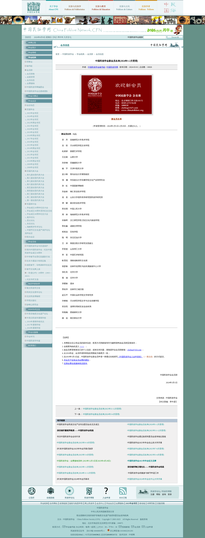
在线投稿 (50, 498)
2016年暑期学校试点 (35, 321)
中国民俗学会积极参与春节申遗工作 (143, 473)
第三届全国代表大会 (35, 194)
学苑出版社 (31, 300)
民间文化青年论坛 (34, 292)
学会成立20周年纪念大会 (37, 208)
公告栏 (31, 498)
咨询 (164, 494)
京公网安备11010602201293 (121, 531)
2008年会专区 (32, 167)
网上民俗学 (89, 503)
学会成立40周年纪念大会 (37, 214)
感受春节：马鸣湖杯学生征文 (39, 265)
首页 (57, 54)
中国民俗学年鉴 (33, 341)
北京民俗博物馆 (33, 296)
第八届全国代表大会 (35, 178)
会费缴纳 (31, 83)
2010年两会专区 (33, 161)
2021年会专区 (32, 126)
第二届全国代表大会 (35, 197)
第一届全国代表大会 (35, 200)
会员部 (30, 70)
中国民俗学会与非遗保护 (37, 246)
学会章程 (32, 52)
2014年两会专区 (33, 148)
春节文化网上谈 (33, 269)
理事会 (29, 62)
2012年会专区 (32, 155)
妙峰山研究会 (32, 305)
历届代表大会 (32, 171)
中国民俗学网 (112, 67)
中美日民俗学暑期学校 (36, 318)
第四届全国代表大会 (35, 191)
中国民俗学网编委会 (35, 87)
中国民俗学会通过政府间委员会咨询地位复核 (146, 436)
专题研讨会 (31, 204)
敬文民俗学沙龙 (33, 288)
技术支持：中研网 (127, 535)
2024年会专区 (32, 116)
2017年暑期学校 (33, 325)
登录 (170, 494)
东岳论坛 (31, 224)
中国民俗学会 (68, 54)
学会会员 (110, 503)
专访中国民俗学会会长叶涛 (68, 436)
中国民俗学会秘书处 (96, 67)
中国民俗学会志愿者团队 (37, 91)
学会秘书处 (70, 527)
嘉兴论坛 (31, 217)
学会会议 (32, 101)
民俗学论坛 (69, 498)
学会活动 (32, 242)
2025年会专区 (32, 113)
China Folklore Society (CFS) (88, 519)
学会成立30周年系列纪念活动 (39, 211)
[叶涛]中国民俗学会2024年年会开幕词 (73, 479)
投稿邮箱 (126, 527)
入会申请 (106, 498)
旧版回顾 (161, 503)
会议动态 (30, 105)
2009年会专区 (32, 164)
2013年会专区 (32, 151)
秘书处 (29, 66)
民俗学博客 (89, 498)
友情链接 (63, 503)
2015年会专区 (32, 145)
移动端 (142, 503)
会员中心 (100, 503)
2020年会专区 (32, 129)
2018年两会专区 (33, 135)
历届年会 (30, 109)
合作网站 (53, 503)
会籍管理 (31, 77)
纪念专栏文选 (32, 279)
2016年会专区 (32, 142)
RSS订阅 (123, 498)
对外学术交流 (34, 309)
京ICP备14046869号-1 (95, 531)
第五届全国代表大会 (35, 187)
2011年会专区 (32, 158)
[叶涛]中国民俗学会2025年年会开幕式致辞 (75, 449)
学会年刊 (30, 336)
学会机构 (80, 54)
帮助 (158, 494)
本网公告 (32, 43)
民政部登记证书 (77, 531)
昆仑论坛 (31, 220)
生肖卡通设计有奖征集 (36, 261)
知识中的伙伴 (34, 284)
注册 (152, 494)
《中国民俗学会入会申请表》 (130, 357)
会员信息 (31, 80)
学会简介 (32, 47)
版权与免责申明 (76, 503)
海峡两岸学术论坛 (34, 227)
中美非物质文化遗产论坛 (37, 314)
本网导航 (151, 503)
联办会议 (30, 237)
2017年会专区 (32, 139)
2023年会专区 (32, 119)
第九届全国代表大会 (35, 175)
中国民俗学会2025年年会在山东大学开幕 (144, 443)
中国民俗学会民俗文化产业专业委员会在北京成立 (78, 424)
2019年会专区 (32, 132)
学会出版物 (33, 332)
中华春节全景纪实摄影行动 (38, 257)
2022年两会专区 (33, 123)
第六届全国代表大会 (35, 184)
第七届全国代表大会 (35, 181)
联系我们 (32, 345)
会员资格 (31, 74)
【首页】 (28, 37)
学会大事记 (33, 96)
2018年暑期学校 (33, 328)
